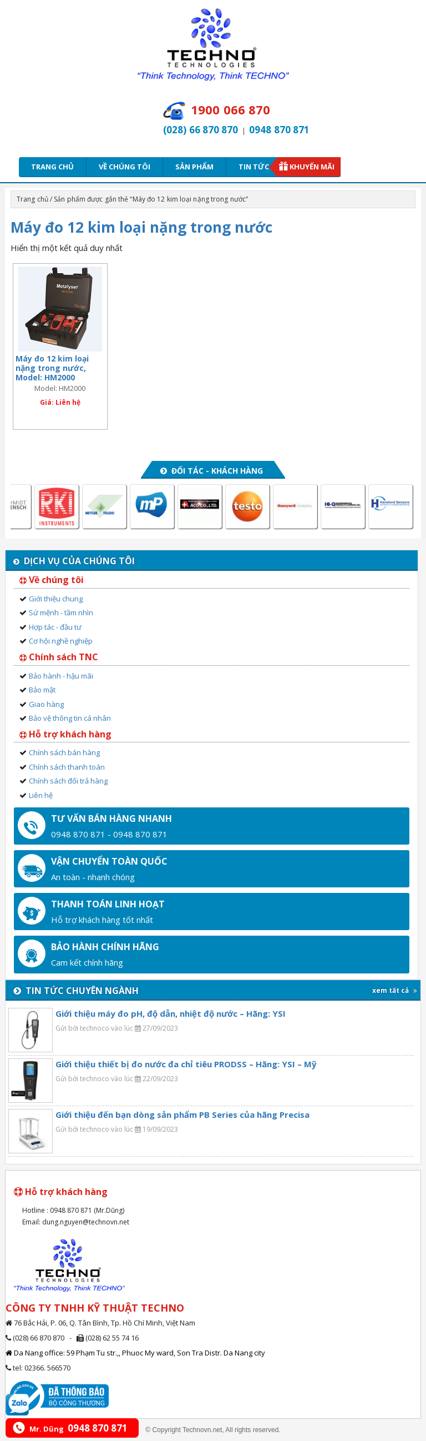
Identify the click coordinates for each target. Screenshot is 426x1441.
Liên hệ (41, 795)
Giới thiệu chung (56, 599)
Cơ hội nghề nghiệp (61, 641)
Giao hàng (46, 704)
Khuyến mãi (312, 167)
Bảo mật (42, 690)
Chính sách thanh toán (67, 767)
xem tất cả (394, 990)
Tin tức (257, 167)
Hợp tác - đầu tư (55, 627)
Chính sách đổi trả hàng (68, 781)
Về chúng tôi (124, 167)
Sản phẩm (194, 167)
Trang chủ (52, 167)
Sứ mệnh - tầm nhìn (61, 612)
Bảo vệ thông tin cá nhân (70, 718)
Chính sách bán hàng (64, 752)
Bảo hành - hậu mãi (61, 676)
